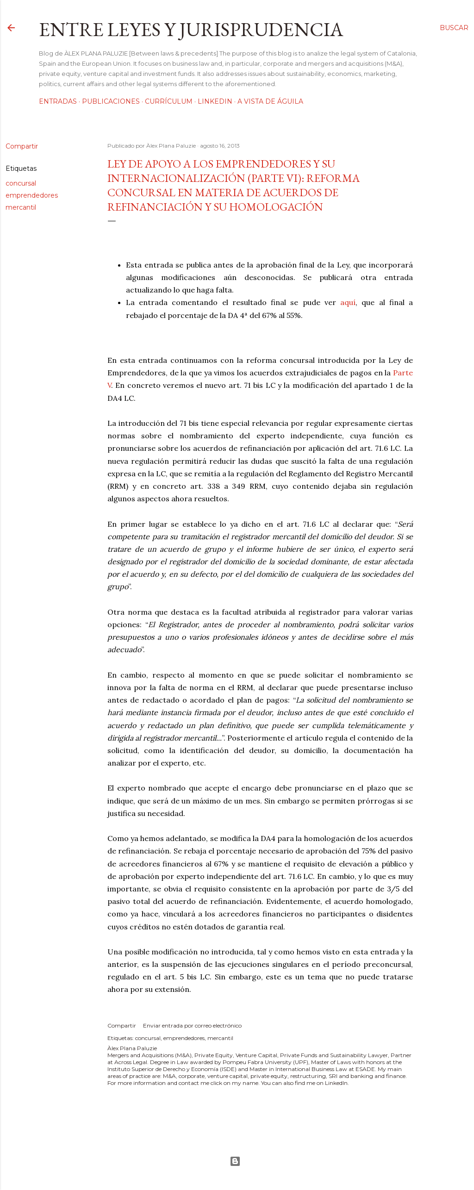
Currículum (169, 101)
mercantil (21, 207)
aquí (348, 302)
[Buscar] (454, 28)
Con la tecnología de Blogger (235, 1161)
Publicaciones (111, 101)
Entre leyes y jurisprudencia (191, 29)
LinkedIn (215, 101)
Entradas (58, 101)
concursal (21, 183)
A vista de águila (270, 101)
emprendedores (32, 195)
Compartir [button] (22, 146)
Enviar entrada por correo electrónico (192, 1025)
